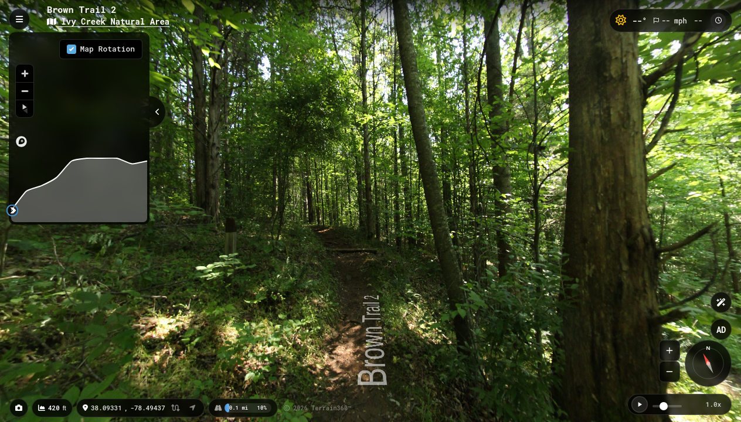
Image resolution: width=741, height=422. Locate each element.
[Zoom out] (24, 91)
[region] (79, 93)
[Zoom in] (24, 73)
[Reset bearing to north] (24, 108)
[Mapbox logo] (21, 141)
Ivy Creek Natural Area (108, 21)
